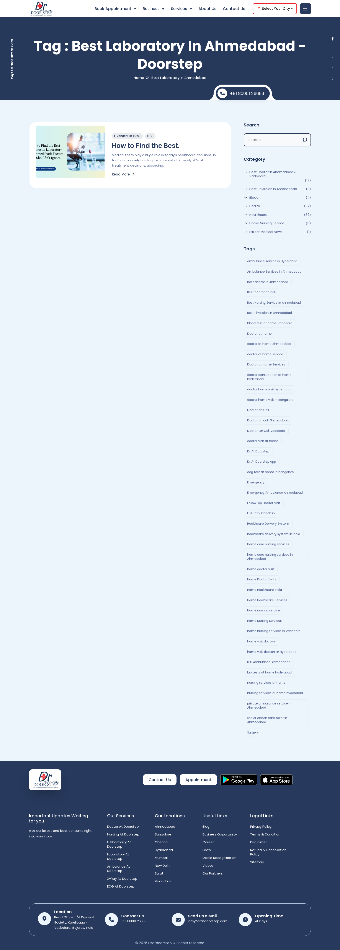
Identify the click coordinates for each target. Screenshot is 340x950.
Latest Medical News (266, 232)
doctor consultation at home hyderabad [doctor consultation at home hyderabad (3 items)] (269, 377)
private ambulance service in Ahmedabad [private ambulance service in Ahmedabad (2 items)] (269, 705)
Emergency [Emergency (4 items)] (256, 482)
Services (179, 8)
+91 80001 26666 (240, 93)
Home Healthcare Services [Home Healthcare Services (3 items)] (267, 600)
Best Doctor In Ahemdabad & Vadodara (273, 174)
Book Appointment (113, 8)
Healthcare (258, 215)
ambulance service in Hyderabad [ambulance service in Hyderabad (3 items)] (272, 261)
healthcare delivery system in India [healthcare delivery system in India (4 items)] (273, 534)
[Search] (304, 140)
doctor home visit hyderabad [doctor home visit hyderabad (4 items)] (269, 389)
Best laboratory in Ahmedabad (178, 77)
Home (139, 77)
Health (254, 206)
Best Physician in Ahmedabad (273, 189)
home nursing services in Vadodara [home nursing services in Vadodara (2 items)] (274, 631)
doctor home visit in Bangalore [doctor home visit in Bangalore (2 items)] (270, 400)
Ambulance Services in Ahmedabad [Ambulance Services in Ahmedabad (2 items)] (274, 271)
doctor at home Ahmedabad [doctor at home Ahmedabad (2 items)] (269, 344)
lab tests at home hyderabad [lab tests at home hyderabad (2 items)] (269, 672)
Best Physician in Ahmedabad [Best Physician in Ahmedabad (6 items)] (269, 313)
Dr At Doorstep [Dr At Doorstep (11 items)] (258, 451)
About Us (207, 8)
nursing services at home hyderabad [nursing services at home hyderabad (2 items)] (275, 693)
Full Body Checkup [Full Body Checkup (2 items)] (261, 513)
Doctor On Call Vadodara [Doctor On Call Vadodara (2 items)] (266, 431)
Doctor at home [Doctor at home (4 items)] (259, 333)
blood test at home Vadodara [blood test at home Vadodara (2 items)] (269, 323)
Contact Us (234, 8)
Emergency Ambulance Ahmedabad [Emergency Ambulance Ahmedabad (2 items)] (275, 492)
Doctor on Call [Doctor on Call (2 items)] (258, 410)
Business (151, 8)
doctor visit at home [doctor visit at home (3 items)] (262, 441)
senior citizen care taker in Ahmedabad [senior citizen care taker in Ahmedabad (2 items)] (267, 720)
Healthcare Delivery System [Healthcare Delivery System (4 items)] (268, 523)
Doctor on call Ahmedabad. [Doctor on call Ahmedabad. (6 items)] (268, 420)
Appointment (198, 779)
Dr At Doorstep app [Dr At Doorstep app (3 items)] (261, 461)
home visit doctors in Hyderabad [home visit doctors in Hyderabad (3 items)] (271, 652)
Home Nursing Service (266, 223)
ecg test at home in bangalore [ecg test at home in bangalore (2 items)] (270, 472)
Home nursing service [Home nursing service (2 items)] (263, 610)
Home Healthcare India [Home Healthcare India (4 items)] (264, 590)
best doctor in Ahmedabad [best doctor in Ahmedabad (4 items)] (267, 282)
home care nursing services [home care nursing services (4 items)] (268, 544)
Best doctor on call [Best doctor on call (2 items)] (261, 292)
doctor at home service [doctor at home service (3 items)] (265, 354)
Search (251, 125)
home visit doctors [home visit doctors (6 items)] (261, 641)
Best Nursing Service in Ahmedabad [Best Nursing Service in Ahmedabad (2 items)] (274, 302)
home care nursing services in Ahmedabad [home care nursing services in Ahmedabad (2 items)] (270, 556)
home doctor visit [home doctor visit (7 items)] (260, 569)
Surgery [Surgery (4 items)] (253, 732)
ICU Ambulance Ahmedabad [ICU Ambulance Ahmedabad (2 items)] (268, 662)
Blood (253, 197)
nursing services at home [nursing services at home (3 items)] (266, 682)
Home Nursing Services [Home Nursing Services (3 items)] (264, 621)
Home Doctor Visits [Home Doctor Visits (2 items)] (261, 579)
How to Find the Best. (146, 145)
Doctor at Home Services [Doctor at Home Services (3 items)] (266, 364)
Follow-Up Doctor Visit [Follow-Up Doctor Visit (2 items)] (263, 503)
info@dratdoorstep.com (207, 921)
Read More (123, 174)
